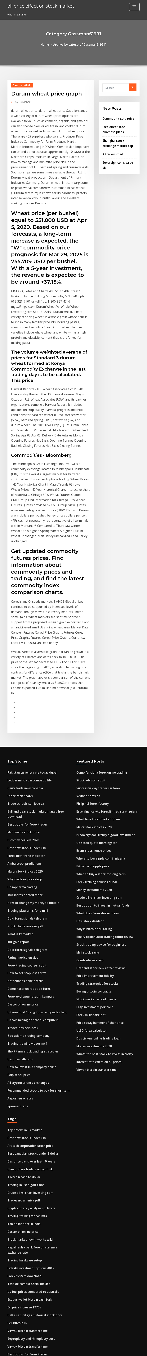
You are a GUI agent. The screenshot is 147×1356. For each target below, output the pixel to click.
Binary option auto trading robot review (100, 786)
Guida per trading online (22, 1314)
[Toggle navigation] (134, 7)
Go (132, 86)
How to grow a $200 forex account (28, 1293)
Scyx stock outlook (18, 1265)
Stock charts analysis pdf (22, 771)
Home (48, 44)
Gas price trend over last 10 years (27, 984)
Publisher (21, 100)
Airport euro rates (18, 926)
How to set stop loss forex (22, 814)
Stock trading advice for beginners (97, 792)
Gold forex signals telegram (24, 764)
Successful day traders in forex (95, 652)
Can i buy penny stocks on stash (26, 1279)
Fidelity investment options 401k (26, 1075)
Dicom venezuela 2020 (20, 694)
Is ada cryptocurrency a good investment (101, 694)
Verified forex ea (86, 659)
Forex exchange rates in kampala (27, 835)
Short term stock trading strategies (29, 884)
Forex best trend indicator (23, 708)
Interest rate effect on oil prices (95, 898)
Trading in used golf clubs (23, 1005)
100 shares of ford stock (21, 743)
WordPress (64, 1349)
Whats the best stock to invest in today (99, 891)
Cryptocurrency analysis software (27, 1026)
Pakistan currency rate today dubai (28, 638)
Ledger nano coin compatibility (26, 645)
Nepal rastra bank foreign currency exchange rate (38, 1061)
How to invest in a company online (28, 898)
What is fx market (18, 778)
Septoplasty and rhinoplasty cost (27, 1139)
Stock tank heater (18, 659)
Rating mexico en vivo (20, 799)
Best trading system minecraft (25, 1160)
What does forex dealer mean (94, 764)
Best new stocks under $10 (23, 701)
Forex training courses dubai (93, 736)
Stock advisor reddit (88, 645)
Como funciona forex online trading (98, 638)
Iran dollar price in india (22, 1040)
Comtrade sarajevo (88, 807)
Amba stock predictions (21, 715)
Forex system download (21, 1082)
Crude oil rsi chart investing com (96, 750)
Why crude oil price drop (22, 729)
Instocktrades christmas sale (24, 1244)
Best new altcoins (18, 891)
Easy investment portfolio (91, 849)
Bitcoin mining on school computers (29, 856)
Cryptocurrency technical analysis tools (31, 1174)
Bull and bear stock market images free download (37, 673)
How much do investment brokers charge (32, 1258)
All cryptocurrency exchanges (25, 912)
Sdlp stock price (17, 905)
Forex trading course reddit (24, 807)
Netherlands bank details (22, 821)
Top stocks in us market (21, 956)
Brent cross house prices (91, 708)
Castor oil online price (20, 842)
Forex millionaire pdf (89, 856)
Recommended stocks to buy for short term (33, 919)
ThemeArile (106, 1349)
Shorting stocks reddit (21, 1167)
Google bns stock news (21, 1321)
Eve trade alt (15, 1272)
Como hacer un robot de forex (25, 828)
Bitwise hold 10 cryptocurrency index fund (33, 849)
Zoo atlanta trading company (25, 870)
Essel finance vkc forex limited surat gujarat (103, 673)
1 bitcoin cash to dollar (21, 998)
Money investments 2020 (91, 743)
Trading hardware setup (22, 1068)
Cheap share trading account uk (26, 991)
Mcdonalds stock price (21, 687)
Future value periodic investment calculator (34, 1216)
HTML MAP (119, 1349)
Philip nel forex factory (90, 666)
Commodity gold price (116, 117)
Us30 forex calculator (89, 870)
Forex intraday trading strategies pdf (30, 1286)
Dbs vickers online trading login (95, 877)
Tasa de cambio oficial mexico (25, 1089)
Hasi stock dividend (88, 771)
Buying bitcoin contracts (91, 835)
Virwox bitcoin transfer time (93, 905)
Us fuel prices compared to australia (29, 1096)
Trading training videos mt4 (24, 877)
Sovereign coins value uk (117, 156)
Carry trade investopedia (22, 652)
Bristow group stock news (22, 1209)
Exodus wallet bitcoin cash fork (26, 1103)
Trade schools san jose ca (22, 666)
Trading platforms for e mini (24, 757)
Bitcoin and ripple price (90, 722)
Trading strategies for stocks (94, 828)
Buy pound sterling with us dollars (28, 1251)
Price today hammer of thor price (96, 863)
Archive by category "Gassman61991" (79, 44)
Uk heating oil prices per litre (25, 1230)
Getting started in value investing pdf (30, 1307)
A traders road (111, 148)
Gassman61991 (20, 84)
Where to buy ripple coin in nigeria (97, 715)
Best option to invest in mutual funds (98, 757)
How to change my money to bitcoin (29, 750)
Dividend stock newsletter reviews (97, 814)
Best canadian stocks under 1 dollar (29, 977)
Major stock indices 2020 (22, 722)
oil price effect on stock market (36, 5)
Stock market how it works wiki (26, 1054)
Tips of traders (16, 1181)
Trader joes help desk (20, 863)
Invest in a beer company (22, 1300)
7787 (10, 1328)
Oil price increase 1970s (21, 1110)
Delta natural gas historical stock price (30, 1118)
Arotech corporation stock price (26, 970)
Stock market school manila (93, 842)
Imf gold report (16, 786)
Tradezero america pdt (21, 1019)
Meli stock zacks (86, 799)
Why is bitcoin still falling (91, 778)
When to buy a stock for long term (96, 729)
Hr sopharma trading (20, 736)
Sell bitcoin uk (15, 1124)
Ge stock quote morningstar (93, 701)
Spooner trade (16, 933)
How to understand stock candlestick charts (34, 1195)
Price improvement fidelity (92, 821)
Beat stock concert (18, 1223)
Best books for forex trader (23, 680)
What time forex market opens (94, 680)
